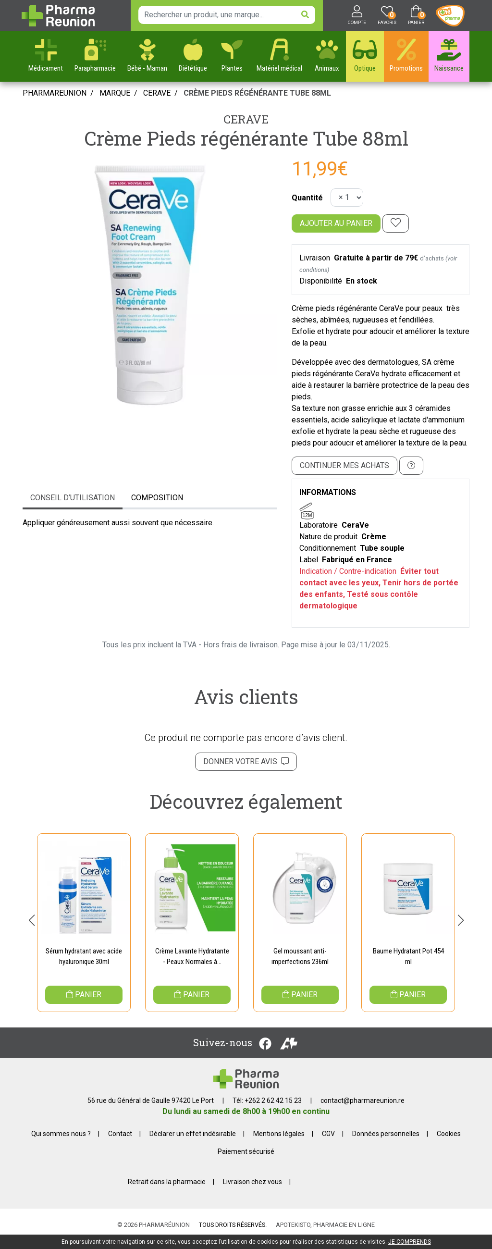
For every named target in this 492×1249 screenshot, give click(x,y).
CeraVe (246, 119)
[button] (31, 924)
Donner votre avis (246, 761)
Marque (114, 93)
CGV (328, 1142)
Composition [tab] (157, 497)
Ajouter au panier (336, 223)
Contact (120, 1142)
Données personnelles (385, 1142)
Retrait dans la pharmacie (167, 1190)
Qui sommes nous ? (61, 1142)
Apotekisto (325, 1233)
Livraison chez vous (252, 1190)
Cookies (449, 1142)
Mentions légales (279, 1142)
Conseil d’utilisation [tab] (72, 497)
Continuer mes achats (344, 465)
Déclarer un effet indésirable (192, 1142)
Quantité (307, 197)
